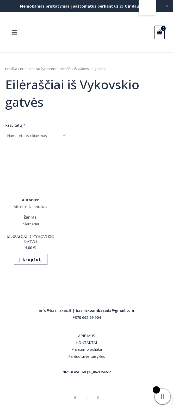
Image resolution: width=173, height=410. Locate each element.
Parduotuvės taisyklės (86, 356)
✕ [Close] (167, 6)
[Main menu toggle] (14, 32)
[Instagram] (86, 397)
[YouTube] (98, 397)
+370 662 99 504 (86, 317)
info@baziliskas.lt (55, 310)
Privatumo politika (86, 349)
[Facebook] (75, 397)
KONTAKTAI (86, 342)
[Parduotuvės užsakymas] (36, 135)
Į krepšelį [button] (30, 259)
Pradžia (11, 68)
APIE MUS (86, 335)
